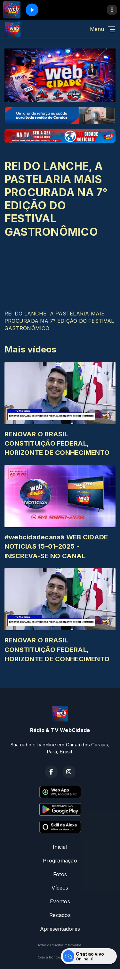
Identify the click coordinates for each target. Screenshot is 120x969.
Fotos (60, 874)
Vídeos (60, 887)
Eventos (60, 901)
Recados (60, 915)
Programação (60, 860)
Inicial (60, 847)
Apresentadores (60, 929)
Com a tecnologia (60, 957)
